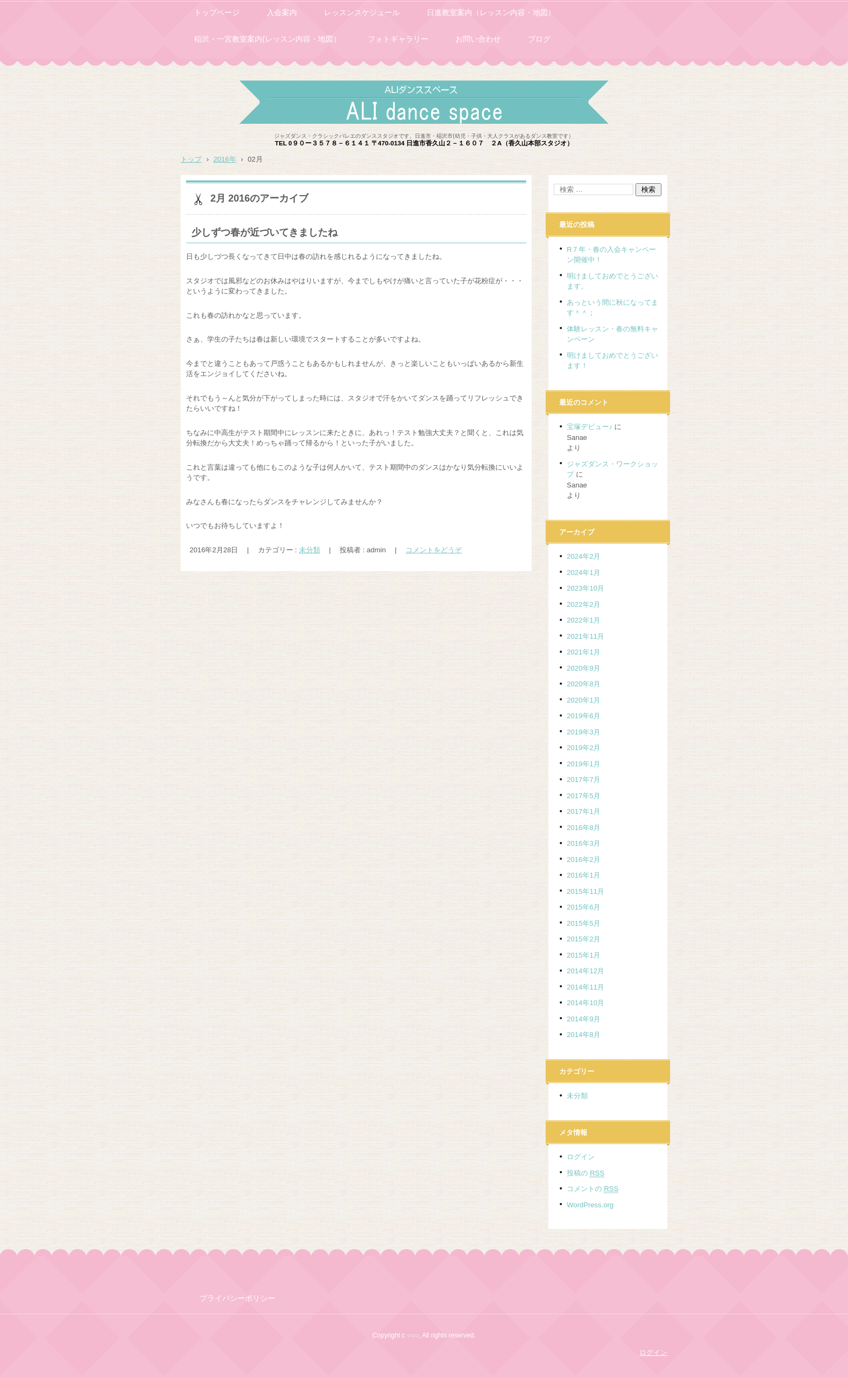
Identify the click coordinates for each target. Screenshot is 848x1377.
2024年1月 (583, 573)
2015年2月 (583, 939)
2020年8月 (583, 684)
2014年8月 (583, 1035)
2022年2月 (583, 604)
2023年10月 (585, 588)
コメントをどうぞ (434, 550)
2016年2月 (583, 859)
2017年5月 (583, 796)
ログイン (581, 1157)
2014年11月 (585, 987)
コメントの (592, 1189)
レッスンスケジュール (362, 12)
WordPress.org (590, 1205)
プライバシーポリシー (237, 1298)
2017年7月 (583, 780)
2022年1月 (583, 620)
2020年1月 (583, 700)
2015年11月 (585, 891)
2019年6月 (583, 716)
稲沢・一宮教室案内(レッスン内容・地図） (267, 39)
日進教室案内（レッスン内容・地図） (491, 12)
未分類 (309, 550)
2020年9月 (583, 668)
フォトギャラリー (398, 39)
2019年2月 (583, 748)
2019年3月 (583, 732)
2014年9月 (583, 1019)
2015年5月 (583, 923)
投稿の (585, 1173)
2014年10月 (585, 1003)
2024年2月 (583, 556)
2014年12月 (585, 971)
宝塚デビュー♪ (590, 427)
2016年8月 (583, 828)
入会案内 (282, 12)
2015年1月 (583, 955)
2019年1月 (583, 764)
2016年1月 (583, 875)
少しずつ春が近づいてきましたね (264, 232)
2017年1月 (583, 811)
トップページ (217, 12)
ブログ (539, 39)
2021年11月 (585, 636)
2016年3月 (583, 843)
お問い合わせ (478, 39)
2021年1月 (583, 652)
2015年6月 (583, 907)
